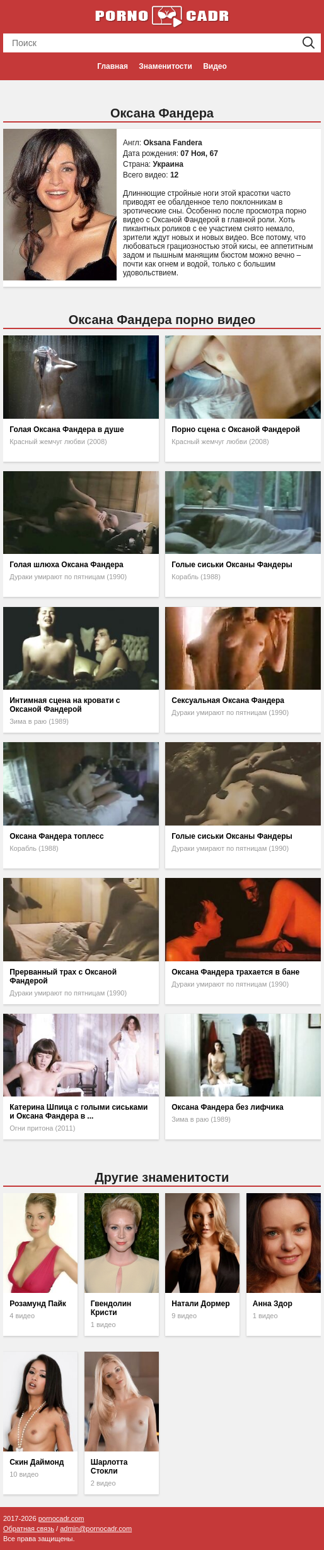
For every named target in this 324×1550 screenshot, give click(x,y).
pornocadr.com (61, 1518)
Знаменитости (165, 66)
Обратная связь (28, 1528)
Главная (112, 66)
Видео (215, 66)
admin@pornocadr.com (96, 1528)
